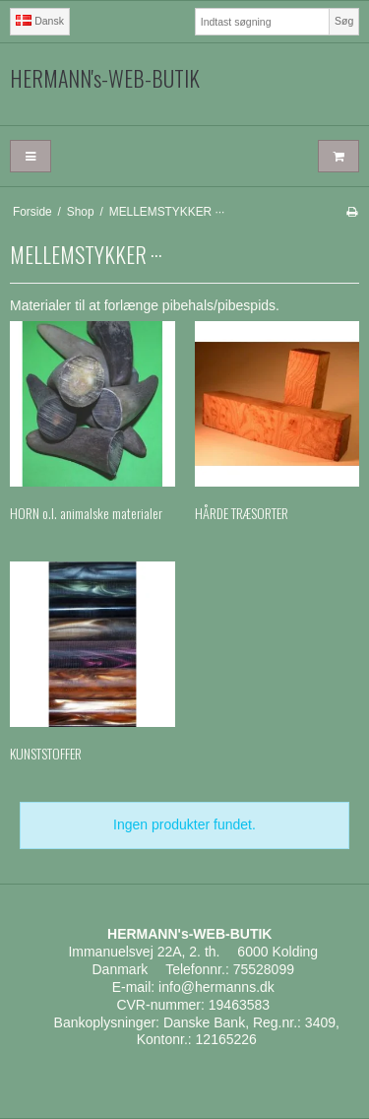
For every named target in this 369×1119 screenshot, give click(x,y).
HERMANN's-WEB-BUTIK (105, 79)
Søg (344, 21)
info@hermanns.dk (216, 987)
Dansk (40, 21)
